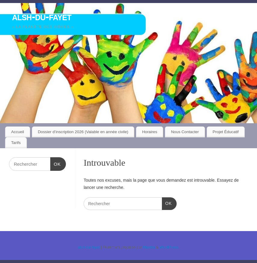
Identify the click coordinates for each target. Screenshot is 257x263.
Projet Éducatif (226, 132)
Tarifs (16, 142)
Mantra (149, 247)
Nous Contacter (185, 132)
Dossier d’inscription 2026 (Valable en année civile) (83, 132)
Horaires (149, 132)
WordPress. (169, 247)
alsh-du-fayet (41, 16)
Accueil (17, 132)
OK (167, 203)
